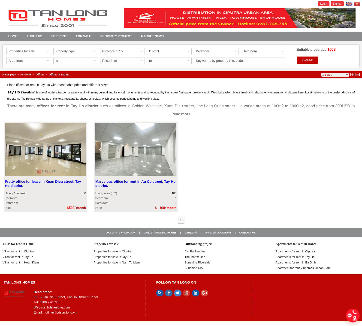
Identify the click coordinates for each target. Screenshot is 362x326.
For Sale (83, 36)
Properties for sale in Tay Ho (112, 257)
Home (12, 36)
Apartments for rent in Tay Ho (295, 257)
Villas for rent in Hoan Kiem (21, 262)
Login (323, 3)
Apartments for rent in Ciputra (295, 251)
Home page (9, 74)
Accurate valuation (121, 232)
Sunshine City (193, 268)
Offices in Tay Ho (59, 74)
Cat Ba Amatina (194, 251)
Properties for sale (106, 244)
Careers (190, 232)
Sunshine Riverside (197, 262)
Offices (40, 74)
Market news (152, 36)
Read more (181, 114)
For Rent (59, 36)
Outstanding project (198, 244)
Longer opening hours (160, 232)
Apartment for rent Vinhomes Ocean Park (303, 268)
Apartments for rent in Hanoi (296, 244)
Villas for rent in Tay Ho (18, 257)
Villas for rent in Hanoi (18, 244)
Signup (337, 3)
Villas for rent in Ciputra (18, 251)
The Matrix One (194, 257)
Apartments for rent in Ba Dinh (296, 262)
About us (34, 36)
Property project (116, 36)
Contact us (247, 232)
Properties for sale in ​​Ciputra (113, 251)
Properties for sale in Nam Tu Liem (117, 262)
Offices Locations (218, 232)
